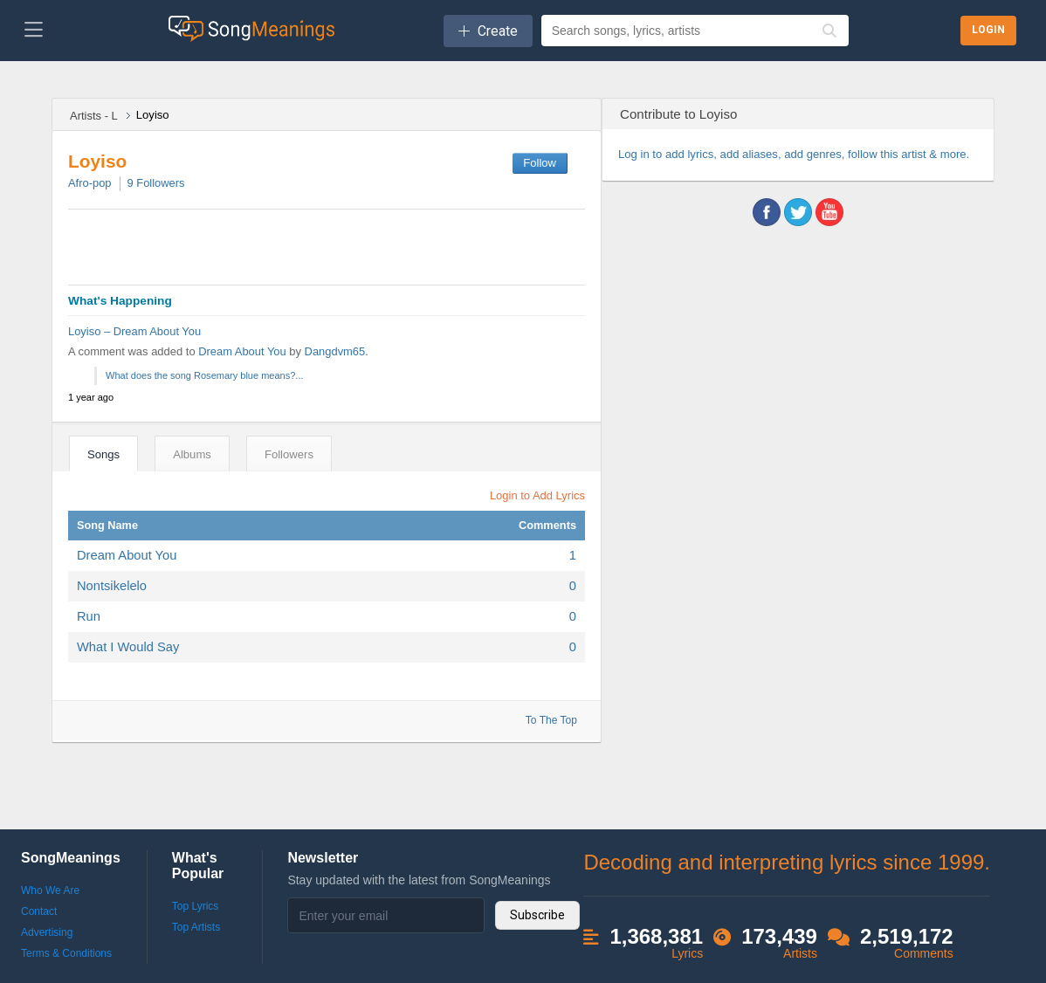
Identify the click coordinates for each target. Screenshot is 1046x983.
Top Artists (196, 927)
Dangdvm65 (335, 351)
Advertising (46, 932)
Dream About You (243, 351)
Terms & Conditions (66, 953)
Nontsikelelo (112, 586)
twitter (798, 212)
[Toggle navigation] (33, 30)
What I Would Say (128, 647)
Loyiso (97, 161)
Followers (156, 182)
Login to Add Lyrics (537, 495)
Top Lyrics (195, 906)
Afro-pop (90, 182)
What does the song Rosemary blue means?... (205, 375)
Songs (103, 454)
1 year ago (91, 397)
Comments (547, 525)
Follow (539, 162)
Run (88, 616)
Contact (39, 911)
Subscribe (537, 915)
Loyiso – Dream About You (134, 331)
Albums (192, 454)
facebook (767, 212)
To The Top (551, 720)
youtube (829, 212)
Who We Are (50, 890)
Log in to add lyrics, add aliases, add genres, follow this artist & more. (793, 154)
